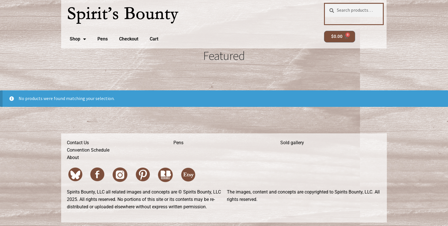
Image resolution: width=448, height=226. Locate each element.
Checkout (128, 39)
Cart (154, 39)
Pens (102, 39)
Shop (78, 39)
